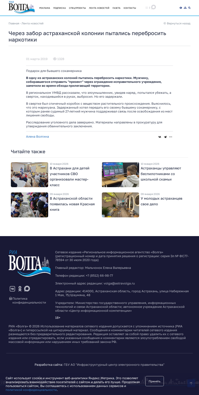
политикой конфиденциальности (31, 390)
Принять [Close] (155, 381)
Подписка (59, 8)
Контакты (130, 8)
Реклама (44, 8)
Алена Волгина (37, 136)
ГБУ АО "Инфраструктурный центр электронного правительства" (114, 365)
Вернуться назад (176, 23)
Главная (14, 23)
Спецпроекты (77, 8)
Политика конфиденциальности (27, 300)
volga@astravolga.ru (119, 283)
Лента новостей (99, 8)
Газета (116, 8)
